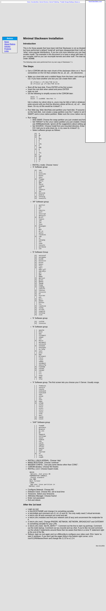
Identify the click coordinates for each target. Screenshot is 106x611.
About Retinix (9, 44)
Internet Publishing (54, 2)
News (6, 42)
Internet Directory (43, 2)
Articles (7, 46)
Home (28, 2)
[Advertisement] (95, 37)
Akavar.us (77, 2)
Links (6, 51)
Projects (7, 49)
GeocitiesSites (35, 2)
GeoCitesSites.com (95, 1)
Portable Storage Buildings (67, 2)
